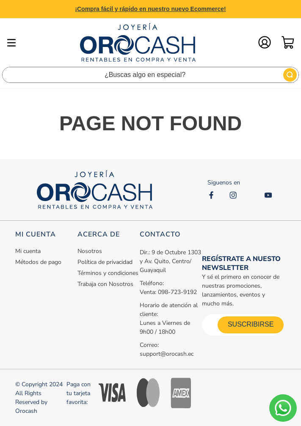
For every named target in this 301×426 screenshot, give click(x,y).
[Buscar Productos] (290, 74)
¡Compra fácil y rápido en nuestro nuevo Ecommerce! (150, 8)
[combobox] (150, 75)
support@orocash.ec (166, 354)
